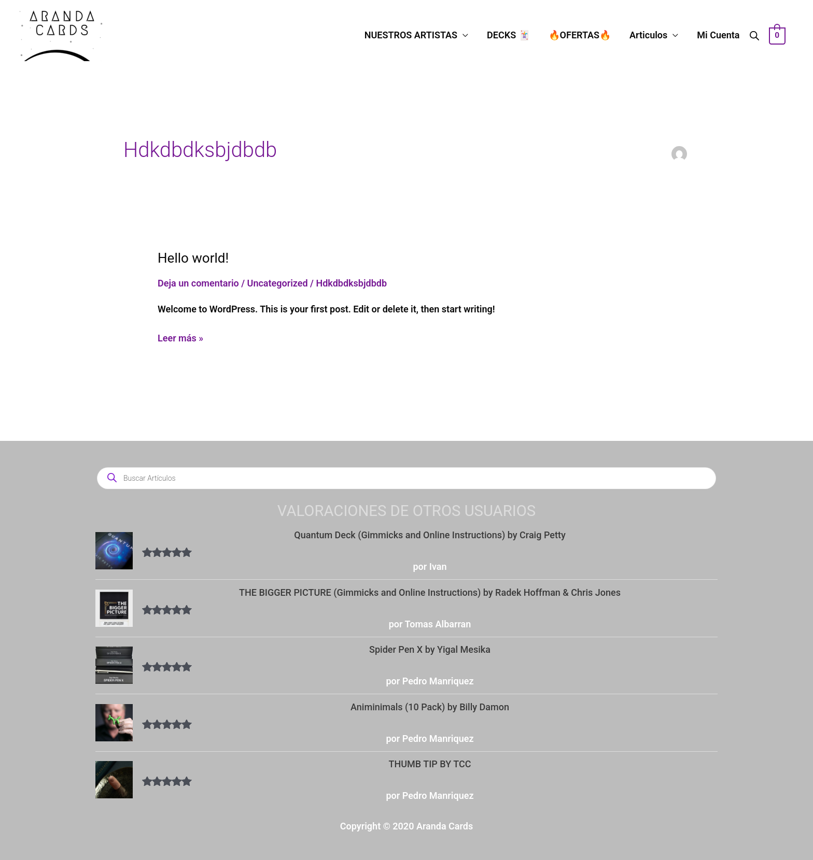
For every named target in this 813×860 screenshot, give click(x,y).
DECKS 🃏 (508, 35)
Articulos (648, 35)
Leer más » (180, 337)
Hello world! (193, 258)
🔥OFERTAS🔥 (580, 35)
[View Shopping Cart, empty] (777, 35)
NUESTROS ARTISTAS (411, 35)
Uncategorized (277, 283)
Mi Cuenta (718, 35)
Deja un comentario (198, 283)
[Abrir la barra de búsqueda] (754, 35)
